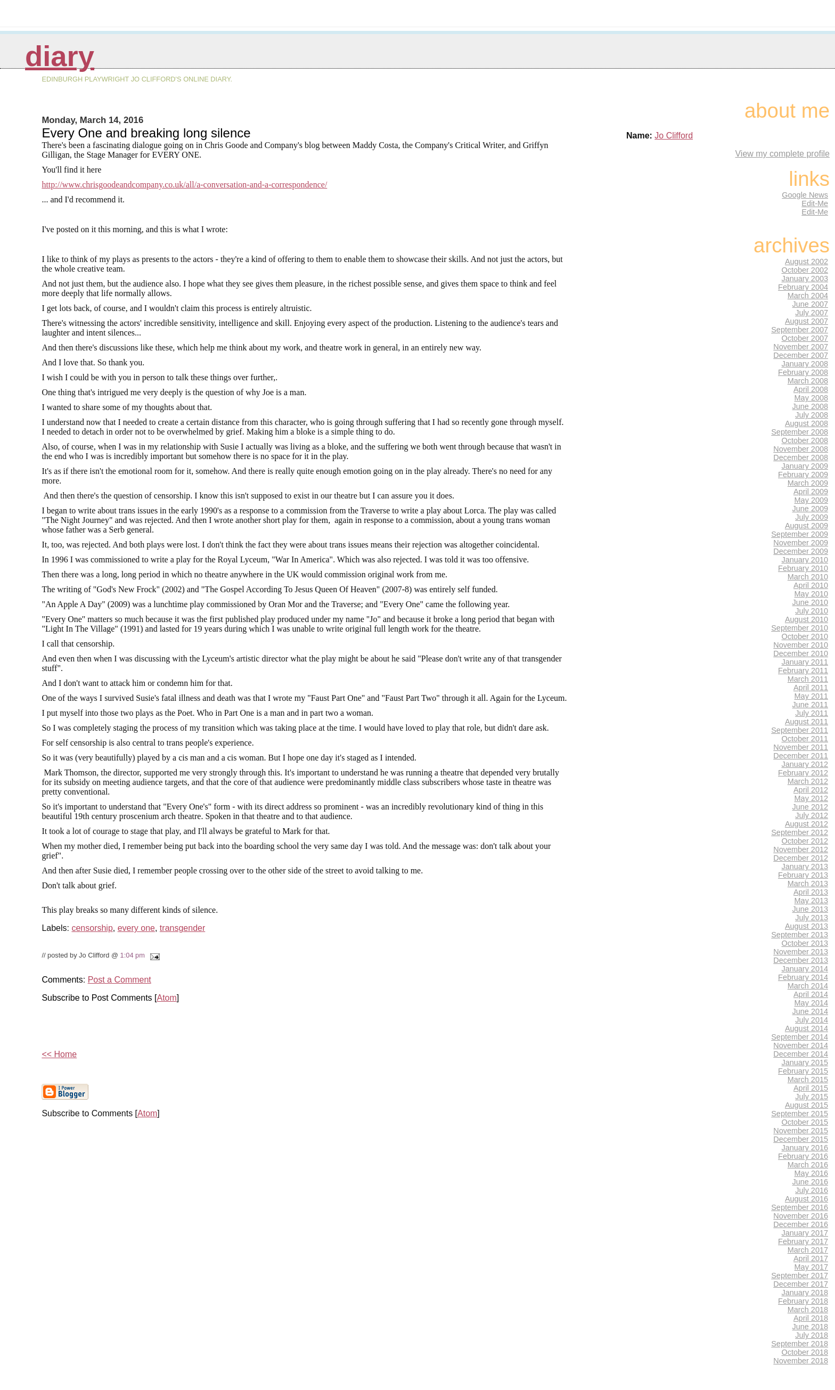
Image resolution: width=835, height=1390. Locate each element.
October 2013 (805, 943)
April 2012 (810, 790)
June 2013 (810, 909)
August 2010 (806, 619)
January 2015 (805, 1062)
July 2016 (811, 1190)
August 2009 (806, 525)
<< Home (59, 1054)
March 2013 (808, 883)
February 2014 (803, 977)
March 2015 (808, 1079)
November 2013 (800, 951)
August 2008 (806, 423)
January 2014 (805, 968)
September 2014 (799, 1037)
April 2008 (810, 389)
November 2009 (800, 542)
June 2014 (810, 1011)
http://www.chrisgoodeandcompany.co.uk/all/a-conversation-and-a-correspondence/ (184, 184)
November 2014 (800, 1045)
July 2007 (811, 312)
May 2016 (811, 1173)
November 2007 (800, 346)
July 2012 (811, 815)
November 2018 (800, 1360)
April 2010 (810, 585)
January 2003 (805, 278)
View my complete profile (782, 153)
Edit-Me (814, 203)
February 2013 (803, 875)
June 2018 (810, 1326)
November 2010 (800, 645)
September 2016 (799, 1207)
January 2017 (805, 1233)
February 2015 (803, 1071)
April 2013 (810, 892)
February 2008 (803, 372)
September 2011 (799, 730)
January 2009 (805, 466)
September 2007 (799, 329)
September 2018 (799, 1343)
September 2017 (799, 1275)
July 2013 (811, 917)
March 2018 (808, 1309)
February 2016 (803, 1156)
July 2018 (811, 1335)
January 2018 (805, 1292)
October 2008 (805, 440)
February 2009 (803, 474)
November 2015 (800, 1130)
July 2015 (811, 1096)
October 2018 (805, 1352)
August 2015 (806, 1105)
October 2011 (805, 738)
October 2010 (805, 636)
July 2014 (811, 1020)
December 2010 (800, 653)
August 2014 (806, 1028)
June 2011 (810, 704)
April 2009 (810, 491)
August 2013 (806, 926)
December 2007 (800, 355)
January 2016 (805, 1147)
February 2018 (803, 1301)
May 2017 (811, 1267)
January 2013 (805, 866)
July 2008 (811, 415)
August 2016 (806, 1199)
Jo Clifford (673, 135)
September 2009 (799, 534)
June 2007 (810, 304)
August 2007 (806, 321)
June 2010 (810, 602)
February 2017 (803, 1241)
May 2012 (811, 798)
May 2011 (811, 696)
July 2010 (811, 611)
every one (136, 928)
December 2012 (800, 858)
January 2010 (805, 559)
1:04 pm (132, 955)
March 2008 (808, 381)
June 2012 (810, 807)
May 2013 (811, 900)
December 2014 (800, 1054)
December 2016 (800, 1224)
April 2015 (810, 1088)
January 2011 (805, 662)
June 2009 (810, 508)
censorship (91, 928)
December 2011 (800, 755)
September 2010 (799, 628)
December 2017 (800, 1284)
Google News (805, 195)
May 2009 (811, 500)
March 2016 (808, 1164)
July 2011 (811, 713)
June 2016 (810, 1182)
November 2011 (800, 747)
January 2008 (805, 363)
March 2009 (808, 483)
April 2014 (810, 994)
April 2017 (810, 1258)
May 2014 (811, 1003)
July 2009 (811, 517)
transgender (182, 928)
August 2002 (806, 261)
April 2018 (810, 1318)
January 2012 (805, 764)
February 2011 (803, 670)
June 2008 (810, 406)
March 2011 (808, 679)
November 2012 (800, 849)
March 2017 (808, 1250)
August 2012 (806, 824)
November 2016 (800, 1216)
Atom (166, 997)
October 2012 (805, 841)
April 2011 (810, 687)
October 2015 (805, 1122)
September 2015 (799, 1113)
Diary (59, 56)
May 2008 (811, 398)
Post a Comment (119, 979)
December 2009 (800, 551)
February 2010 (803, 568)
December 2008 (800, 457)
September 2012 (799, 832)
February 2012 (803, 772)
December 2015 (800, 1139)
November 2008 (800, 449)
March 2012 (808, 781)
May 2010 (811, 594)
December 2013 (800, 960)
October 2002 (805, 270)
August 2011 (806, 721)
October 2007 (805, 338)
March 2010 (808, 577)
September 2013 (799, 934)
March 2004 (808, 295)
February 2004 (803, 287)
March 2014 (808, 986)
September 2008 (799, 432)
